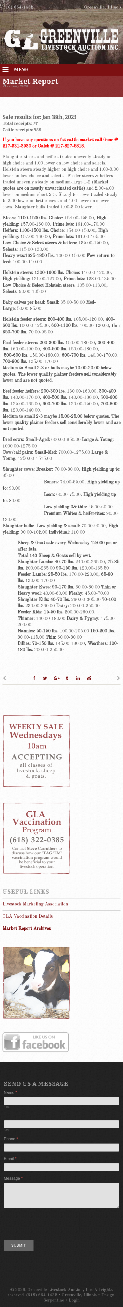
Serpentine (53, 1300)
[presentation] (41, 1222)
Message (13, 1178)
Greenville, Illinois (103, 7)
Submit (18, 1245)
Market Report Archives (26, 928)
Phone (11, 1139)
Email (10, 1159)
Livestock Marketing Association (35, 904)
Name (10, 1092)
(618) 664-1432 (17, 7)
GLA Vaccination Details (27, 916)
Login (74, 1300)
